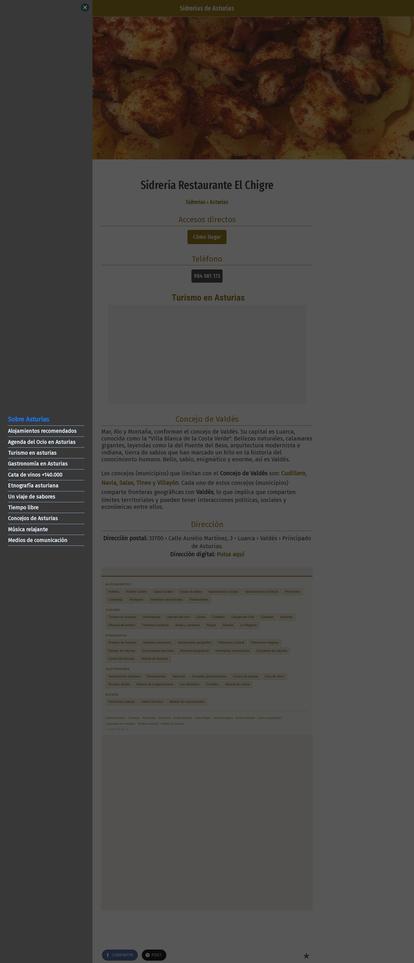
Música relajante (28, 529)
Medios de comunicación (37, 540)
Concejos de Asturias (33, 518)
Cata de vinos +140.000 (35, 475)
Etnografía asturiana (33, 485)
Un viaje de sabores (31, 497)
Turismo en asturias (32, 453)
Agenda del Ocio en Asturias (42, 442)
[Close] (85, 7)
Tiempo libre (23, 507)
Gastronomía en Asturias (38, 464)
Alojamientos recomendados (42, 431)
